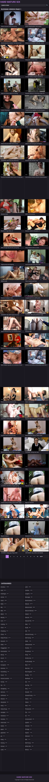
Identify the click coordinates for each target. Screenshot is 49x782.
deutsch (4, 641)
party (28, 655)
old (27, 631)
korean (4, 746)
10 (37, 556)
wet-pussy (29, 743)
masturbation (30, 600)
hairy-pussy (5, 709)
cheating (4, 631)
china (4, 634)
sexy (28, 688)
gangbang (5, 688)
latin (28, 587)
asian (4, 600)
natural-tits (30, 621)
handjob (5, 712)
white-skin (29, 746)
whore (28, 749)
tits (28, 712)
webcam (29, 736)
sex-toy (29, 685)
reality (28, 675)
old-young (29, 638)
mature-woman (31, 610)
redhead (29, 678)
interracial (5, 722)
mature (29, 604)
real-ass (29, 668)
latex (3, 749)
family (4, 682)
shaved (28, 692)
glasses (4, 699)
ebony (4, 655)
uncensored (30, 719)
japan (4, 729)
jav (3, 736)
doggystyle (5, 648)
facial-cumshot (6, 678)
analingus (5, 594)
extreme (4, 668)
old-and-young (31, 634)
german (4, 692)
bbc (3, 607)
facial (4, 675)
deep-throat (6, 638)
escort (4, 658)
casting (4, 624)
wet (28, 739)
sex (28, 682)
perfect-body (30, 661)
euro (4, 661)
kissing (4, 743)
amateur (5, 587)
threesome (30, 709)
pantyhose (29, 651)
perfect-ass (29, 658)
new (28, 624)
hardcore (5, 716)
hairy (4, 705)
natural (29, 617)
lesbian (29, 590)
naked (28, 614)
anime (4, 597)
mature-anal (30, 607)
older (28, 641)
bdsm (4, 614)
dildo (4, 644)
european (5, 665)
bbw (3, 610)
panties (28, 648)
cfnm (3, 627)
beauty (4, 617)
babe (4, 604)
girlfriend (5, 695)
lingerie (29, 594)
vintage (28, 729)
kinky (4, 739)
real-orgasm (30, 671)
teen (28, 705)
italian (4, 726)
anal (4, 590)
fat (3, 685)
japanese (5, 732)
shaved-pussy (30, 695)
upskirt (28, 722)
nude (28, 627)
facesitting (5, 671)
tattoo (28, 702)
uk (27, 716)
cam (4, 621)
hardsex (4, 719)
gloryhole (5, 702)
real (28, 665)
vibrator (28, 726)
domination (5, 651)
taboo (28, 699)
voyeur (28, 732)
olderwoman (30, 644)
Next (41, 556)
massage (29, 597)
